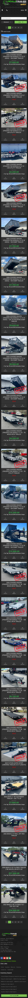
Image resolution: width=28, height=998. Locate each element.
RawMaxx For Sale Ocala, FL (7, 984)
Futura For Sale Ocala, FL (6, 979)
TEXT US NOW (14, 995)
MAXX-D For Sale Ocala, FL (19, 979)
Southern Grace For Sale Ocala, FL (9, 986)
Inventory (7, 967)
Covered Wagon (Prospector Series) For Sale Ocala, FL (13, 976)
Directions (14, 961)
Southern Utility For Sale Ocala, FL (8, 992)
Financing (18, 967)
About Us (13, 967)
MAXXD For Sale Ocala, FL (20, 981)
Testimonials (10, 969)
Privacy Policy (3, 961)
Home (2, 967)
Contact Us (9, 961)
